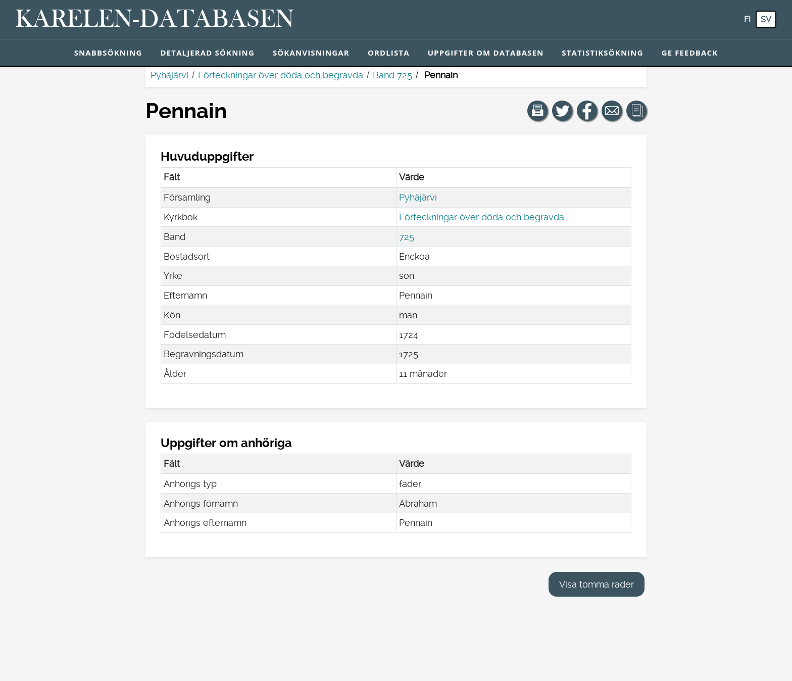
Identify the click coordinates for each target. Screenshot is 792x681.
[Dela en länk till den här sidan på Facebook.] (587, 111)
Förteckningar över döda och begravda (280, 75)
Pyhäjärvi (169, 75)
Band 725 (392, 75)
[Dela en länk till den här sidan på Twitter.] (562, 111)
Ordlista (389, 52)
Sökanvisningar (311, 52)
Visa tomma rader (596, 584)
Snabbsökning (108, 52)
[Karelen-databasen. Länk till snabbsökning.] (155, 20)
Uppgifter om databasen (486, 52)
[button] (537, 111)
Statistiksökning (602, 52)
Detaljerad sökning (208, 52)
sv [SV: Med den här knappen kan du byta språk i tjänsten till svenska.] (766, 19)
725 (406, 236)
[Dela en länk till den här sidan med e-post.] (612, 111)
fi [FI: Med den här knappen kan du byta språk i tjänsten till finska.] (747, 19)
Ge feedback (690, 52)
